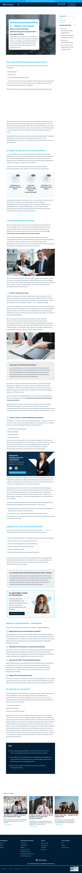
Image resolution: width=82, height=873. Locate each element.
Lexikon (63, 845)
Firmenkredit (23, 843)
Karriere (2, 847)
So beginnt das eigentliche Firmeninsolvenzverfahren (67, 37)
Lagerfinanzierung (25, 849)
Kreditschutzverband (47, 531)
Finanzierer (43, 849)
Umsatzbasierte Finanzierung (27, 853)
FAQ (62, 843)
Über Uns (2, 843)
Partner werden (44, 843)
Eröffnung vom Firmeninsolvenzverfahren (67, 42)
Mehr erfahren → (51, 1)
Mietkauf (22, 847)
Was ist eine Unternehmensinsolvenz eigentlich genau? (67, 31)
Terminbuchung (65, 847)
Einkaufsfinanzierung (25, 851)
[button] (18, 4)
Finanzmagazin (44, 845)
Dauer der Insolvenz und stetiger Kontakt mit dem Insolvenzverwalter (67, 48)
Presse (1, 845)
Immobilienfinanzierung (26, 856)
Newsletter (43, 847)
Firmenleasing (24, 845)
